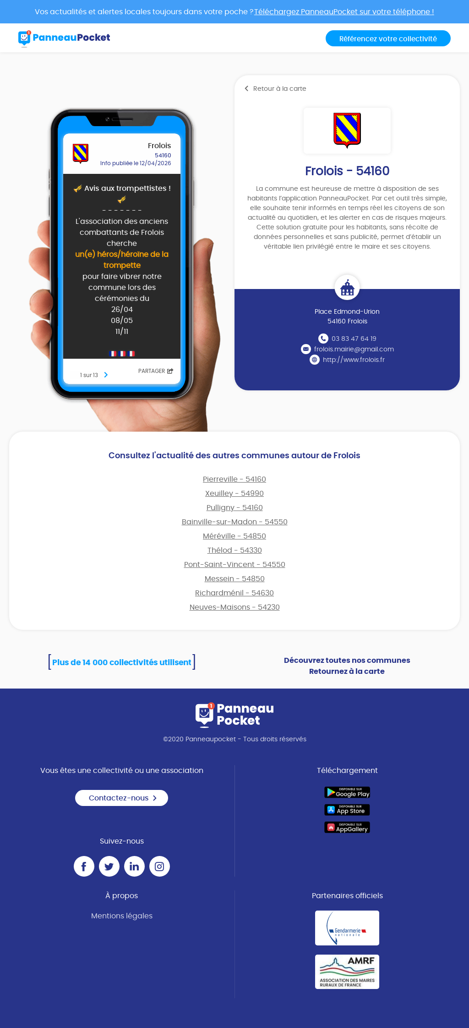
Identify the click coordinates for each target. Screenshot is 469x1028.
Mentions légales (122, 916)
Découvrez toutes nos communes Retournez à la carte (347, 666)
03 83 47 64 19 (354, 339)
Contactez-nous (123, 798)
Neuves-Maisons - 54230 (235, 607)
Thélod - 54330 (234, 550)
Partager (156, 371)
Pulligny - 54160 (235, 507)
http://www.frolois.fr (354, 360)
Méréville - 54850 (234, 536)
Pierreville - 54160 (234, 479)
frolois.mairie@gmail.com (354, 349)
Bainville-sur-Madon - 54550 (235, 522)
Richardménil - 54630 (234, 593)
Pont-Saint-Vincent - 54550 (234, 564)
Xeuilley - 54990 (234, 493)
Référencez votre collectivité (388, 39)
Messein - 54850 (235, 579)
